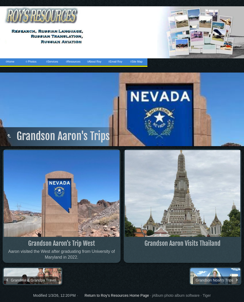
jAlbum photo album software (176, 295)
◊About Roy (94, 61)
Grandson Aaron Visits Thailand (183, 243)
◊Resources (73, 61)
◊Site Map (136, 61)
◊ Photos (31, 61)
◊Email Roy (115, 61)
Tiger (207, 295)
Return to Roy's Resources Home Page (116, 295)
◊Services (52, 61)
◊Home (10, 61)
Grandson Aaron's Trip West (61, 243)
